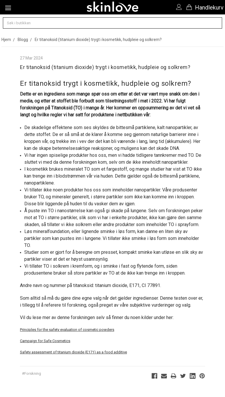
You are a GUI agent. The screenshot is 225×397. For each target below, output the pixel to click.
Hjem (6, 39)
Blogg (23, 39)
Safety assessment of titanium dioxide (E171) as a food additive (73, 352)
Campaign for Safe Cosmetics (45, 341)
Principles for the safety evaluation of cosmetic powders (67, 329)
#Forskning (31, 373)
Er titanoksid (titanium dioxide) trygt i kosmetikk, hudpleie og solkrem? (98, 39)
